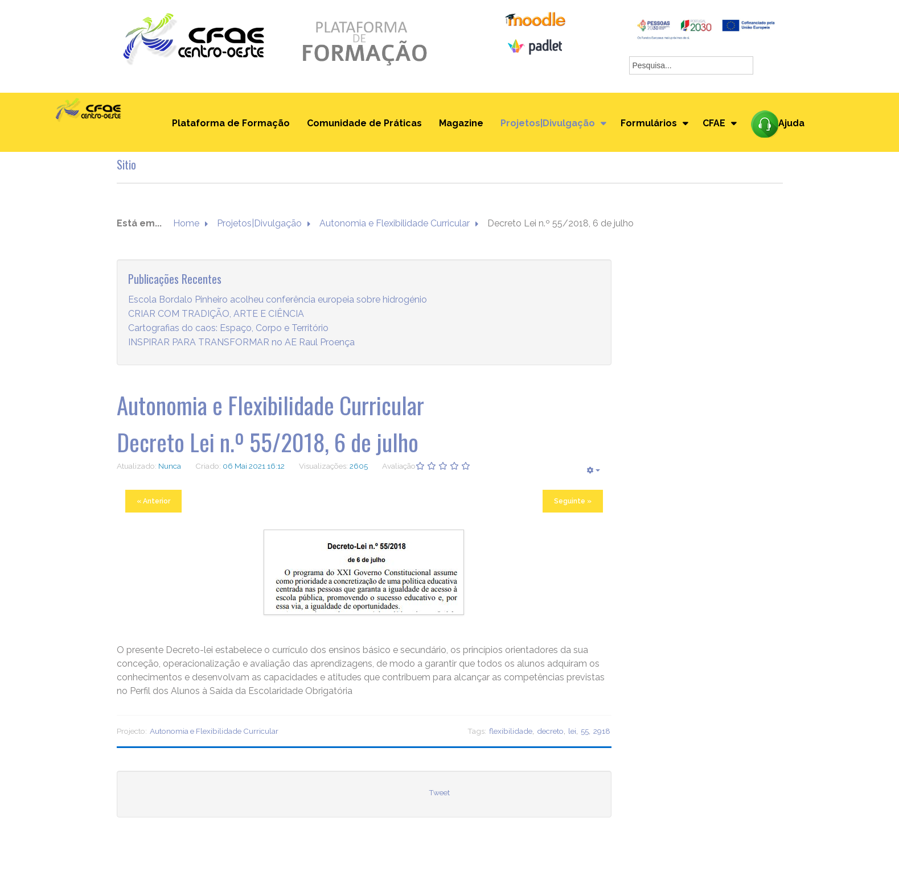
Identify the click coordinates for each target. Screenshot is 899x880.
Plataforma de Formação (231, 123)
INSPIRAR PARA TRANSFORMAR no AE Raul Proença (241, 342)
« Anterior (153, 501)
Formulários (649, 123)
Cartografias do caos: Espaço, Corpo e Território (228, 328)
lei (572, 731)
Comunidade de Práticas (364, 123)
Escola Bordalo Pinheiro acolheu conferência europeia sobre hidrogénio (277, 299)
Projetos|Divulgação (547, 123)
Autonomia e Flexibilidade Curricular (394, 223)
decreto (550, 731)
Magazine (461, 123)
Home (186, 223)
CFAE (714, 123)
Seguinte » (573, 501)
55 (585, 731)
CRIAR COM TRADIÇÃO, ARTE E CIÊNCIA (216, 313)
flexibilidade (510, 731)
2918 (601, 731)
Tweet (439, 792)
